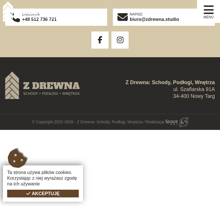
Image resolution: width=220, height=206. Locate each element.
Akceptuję (46, 193)
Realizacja (167, 122)
